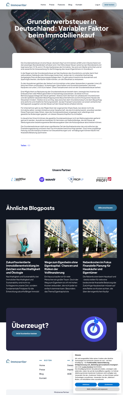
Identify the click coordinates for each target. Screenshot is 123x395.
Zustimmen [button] (109, 384)
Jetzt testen (109, 5)
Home (43, 5)
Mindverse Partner (61, 392)
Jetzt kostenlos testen (26, 333)
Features (61, 5)
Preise (51, 5)
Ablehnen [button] (85, 384)
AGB (69, 374)
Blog (70, 5)
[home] (17, 4)
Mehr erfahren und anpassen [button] (97, 389)
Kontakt (79, 5)
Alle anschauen (105, 207)
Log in (97, 5)
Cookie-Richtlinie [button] (87, 367)
